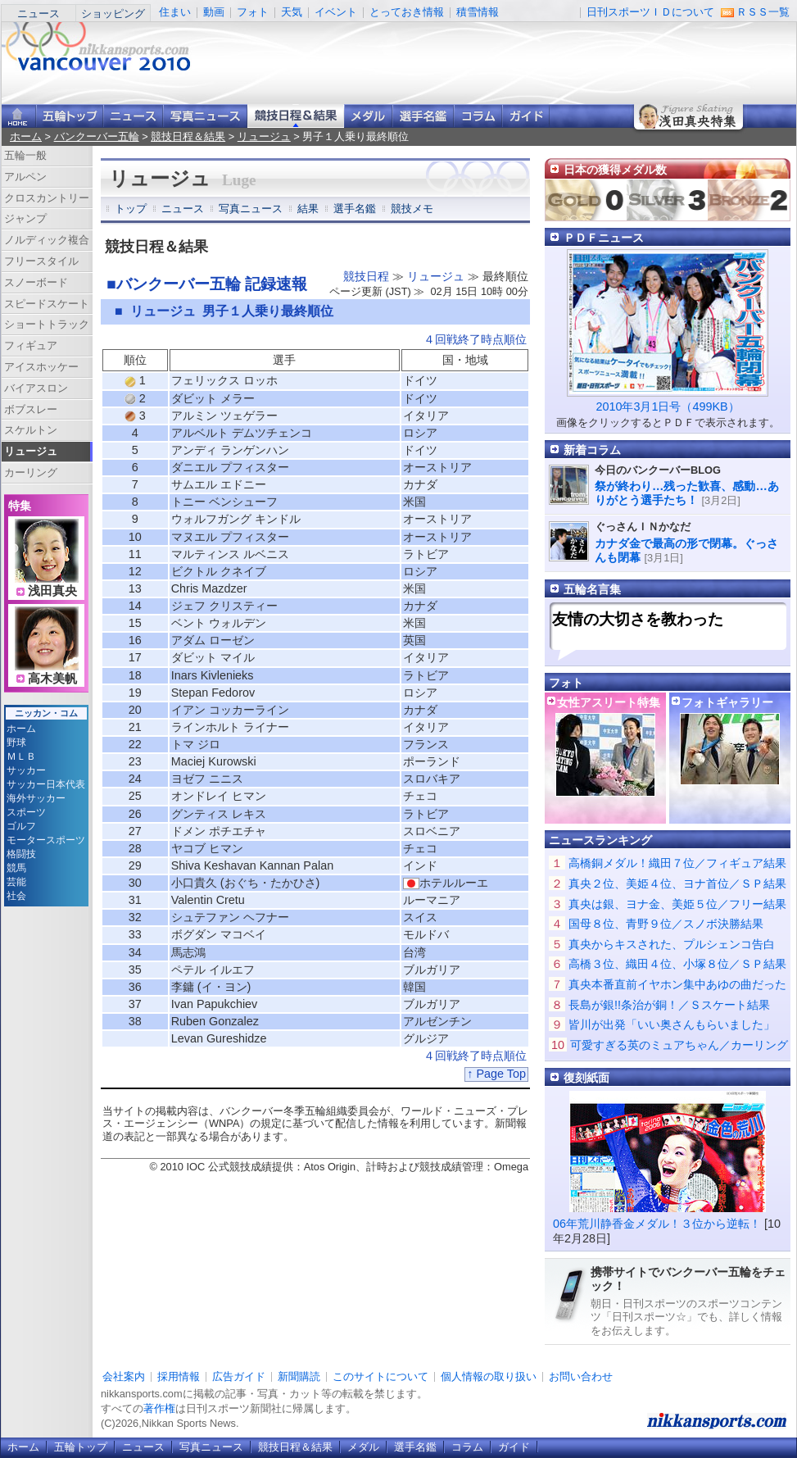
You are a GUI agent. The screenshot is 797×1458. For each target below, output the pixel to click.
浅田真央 (52, 590)
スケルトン (30, 430)
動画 (213, 12)
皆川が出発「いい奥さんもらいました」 (671, 1024)
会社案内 (123, 1376)
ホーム (26, 136)
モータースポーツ (46, 840)
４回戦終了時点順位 (475, 339)
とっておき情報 (406, 12)
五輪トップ (80, 1447)
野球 (16, 742)
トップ (131, 208)
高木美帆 (52, 678)
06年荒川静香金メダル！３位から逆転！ (657, 1223)
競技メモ (412, 208)
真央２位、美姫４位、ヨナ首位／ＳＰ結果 (677, 883)
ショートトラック (46, 324)
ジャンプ (25, 218)
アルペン (25, 176)
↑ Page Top (496, 1073)
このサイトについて (380, 1376)
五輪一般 (25, 155)
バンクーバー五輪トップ (69, 116)
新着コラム (592, 449)
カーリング (30, 472)
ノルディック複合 (46, 240)
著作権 (159, 1408)
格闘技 (21, 854)
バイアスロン (36, 388)
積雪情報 (477, 12)
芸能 (16, 882)
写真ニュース (205, 116)
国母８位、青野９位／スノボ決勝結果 (665, 923)
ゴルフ (21, 826)
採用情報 (178, 1376)
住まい (175, 12)
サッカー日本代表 (46, 784)
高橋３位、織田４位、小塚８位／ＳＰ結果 (677, 963)
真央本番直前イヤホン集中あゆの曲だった (677, 984)
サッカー (26, 770)
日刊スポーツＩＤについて (650, 12)
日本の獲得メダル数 (615, 169)
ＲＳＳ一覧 (763, 12)
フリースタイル (41, 261)
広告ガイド (238, 1376)
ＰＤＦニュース (604, 237)
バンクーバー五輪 (96, 136)
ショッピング (113, 13)
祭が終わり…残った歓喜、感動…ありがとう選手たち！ (687, 492)
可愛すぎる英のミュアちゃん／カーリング (679, 1044)
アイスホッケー (41, 367)
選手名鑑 (423, 116)
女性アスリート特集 (608, 702)
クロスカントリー (46, 198)
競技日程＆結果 (295, 116)
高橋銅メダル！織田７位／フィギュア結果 (677, 863)
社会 (16, 896)
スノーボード (36, 282)
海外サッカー (36, 798)
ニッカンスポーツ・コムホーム (19, 116)
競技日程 (366, 276)
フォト (253, 12)
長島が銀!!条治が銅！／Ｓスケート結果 (669, 1004)
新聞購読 (299, 1376)
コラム (478, 116)
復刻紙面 (586, 1077)
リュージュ (264, 136)
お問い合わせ (581, 1376)
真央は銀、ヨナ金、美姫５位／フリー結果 (677, 904)
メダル (368, 116)
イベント (336, 12)
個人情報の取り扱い (489, 1376)
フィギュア (30, 345)
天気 (291, 12)
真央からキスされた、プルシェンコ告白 (671, 944)
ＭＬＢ (21, 756)
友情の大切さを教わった (637, 619)
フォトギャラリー (727, 702)
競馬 (16, 868)
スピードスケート (46, 304)
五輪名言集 (592, 589)
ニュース (38, 13)
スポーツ (26, 812)
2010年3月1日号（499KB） (667, 406)
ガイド (526, 116)
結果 (308, 208)
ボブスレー (30, 409)
